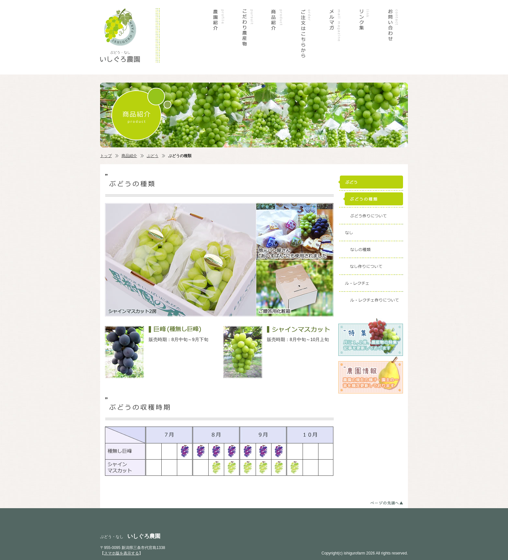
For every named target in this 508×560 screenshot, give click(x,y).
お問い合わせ (393, 37)
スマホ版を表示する (121, 553)
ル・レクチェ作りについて (370, 300)
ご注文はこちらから (305, 37)
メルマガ (335, 37)
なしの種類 (370, 249)
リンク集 (364, 37)
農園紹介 (218, 37)
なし (370, 232)
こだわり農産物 (247, 37)
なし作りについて (370, 266)
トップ (106, 156)
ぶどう (152, 156)
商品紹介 (276, 37)
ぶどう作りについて (370, 216)
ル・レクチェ (370, 283)
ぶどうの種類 (370, 199)
